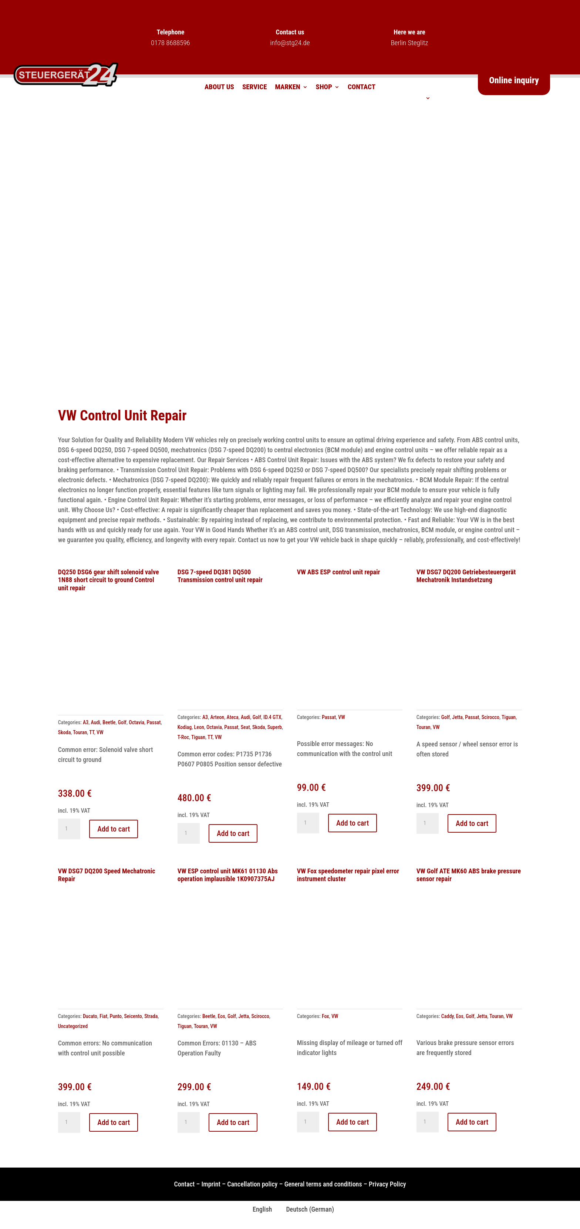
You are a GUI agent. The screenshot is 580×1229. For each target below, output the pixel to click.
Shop (324, 87)
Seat (245, 727)
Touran (80, 732)
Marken (287, 87)
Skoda (64, 732)
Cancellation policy (252, 1184)
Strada (151, 1016)
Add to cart (113, 829)
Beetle (108, 722)
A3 (85, 722)
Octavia (136, 722)
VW (100, 732)
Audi (95, 722)
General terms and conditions (323, 1184)
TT (91, 732)
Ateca (233, 717)
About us (219, 87)
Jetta (457, 717)
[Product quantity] (69, 829)
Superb (274, 727)
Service (254, 87)
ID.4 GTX (272, 717)
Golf (122, 722)
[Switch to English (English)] (259, 1209)
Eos (221, 1016)
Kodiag (185, 727)
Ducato (90, 1016)
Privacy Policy (387, 1184)
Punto (116, 1016)
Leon (199, 727)
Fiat (103, 1016)
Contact (361, 87)
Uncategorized (73, 1026)
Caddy (447, 1016)
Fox (325, 1016)
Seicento (133, 1016)
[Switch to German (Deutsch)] (307, 1209)
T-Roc (183, 737)
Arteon (217, 717)
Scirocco (490, 717)
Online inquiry (514, 80)
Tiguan (198, 737)
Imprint (211, 1184)
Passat (153, 722)
